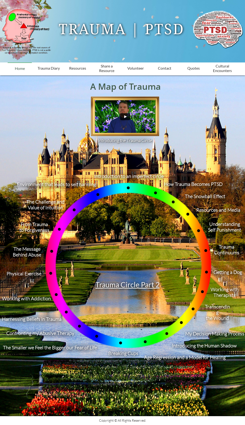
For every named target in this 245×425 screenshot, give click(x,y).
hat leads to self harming (71, 184)
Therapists (224, 295)
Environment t (31, 184)
